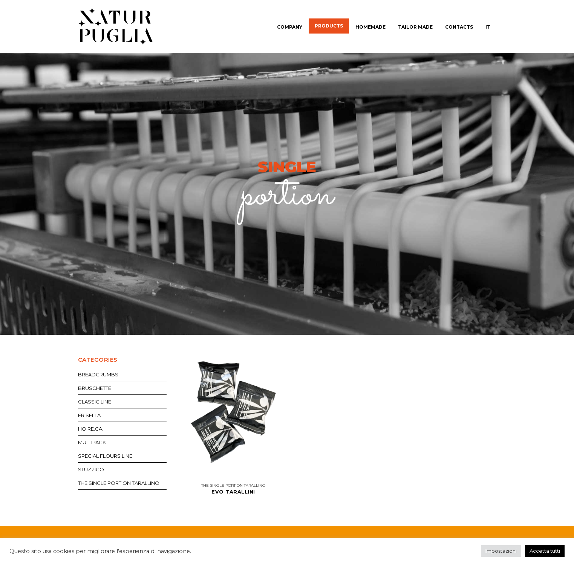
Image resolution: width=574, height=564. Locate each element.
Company (289, 27)
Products (329, 26)
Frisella (89, 415)
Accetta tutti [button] (545, 551)
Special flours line (105, 456)
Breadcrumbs (98, 374)
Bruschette (94, 388)
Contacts (459, 27)
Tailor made (415, 27)
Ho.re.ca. (90, 429)
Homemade (370, 27)
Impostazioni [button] (501, 551)
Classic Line (94, 402)
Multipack (92, 442)
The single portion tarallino (233, 485)
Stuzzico (91, 469)
